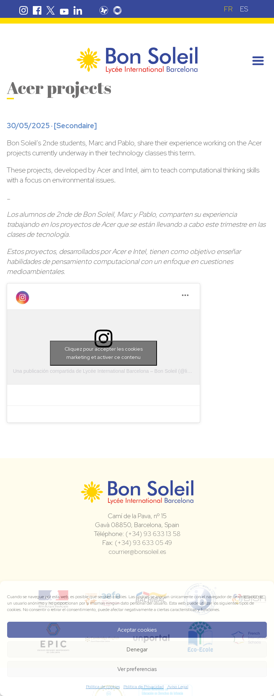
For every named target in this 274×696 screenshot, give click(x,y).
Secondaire (75, 125)
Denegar (137, 649)
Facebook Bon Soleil (37, 10)
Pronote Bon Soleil (104, 10)
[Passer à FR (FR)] (228, 9)
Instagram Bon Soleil (23, 10)
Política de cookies (103, 687)
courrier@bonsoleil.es (137, 551)
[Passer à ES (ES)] (244, 9)
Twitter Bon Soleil (50, 10)
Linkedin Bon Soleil (77, 10)
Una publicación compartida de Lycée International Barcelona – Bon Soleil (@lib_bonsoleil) (113, 371)
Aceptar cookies (137, 630)
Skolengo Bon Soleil (117, 10)
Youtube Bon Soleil (64, 10)
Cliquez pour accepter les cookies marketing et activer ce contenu (104, 353)
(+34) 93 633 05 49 (143, 543)
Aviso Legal (177, 687)
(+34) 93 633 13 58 (153, 534)
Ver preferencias (137, 669)
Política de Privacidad (143, 687)
